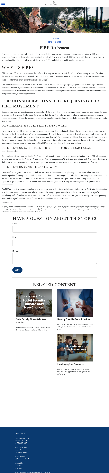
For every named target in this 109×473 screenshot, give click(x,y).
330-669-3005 (24, 438)
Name (14, 223)
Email (14, 237)
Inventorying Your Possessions (70, 364)
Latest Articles (19, 463)
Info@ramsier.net (20, 456)
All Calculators (19, 468)
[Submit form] (17, 270)
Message (15, 251)
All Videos (18, 465)
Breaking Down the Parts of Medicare (73, 319)
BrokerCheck (48, 472)
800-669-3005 (26, 441)
